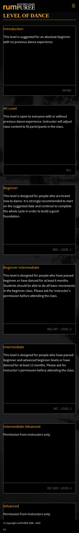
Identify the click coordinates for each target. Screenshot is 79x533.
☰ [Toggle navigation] (73, 5)
